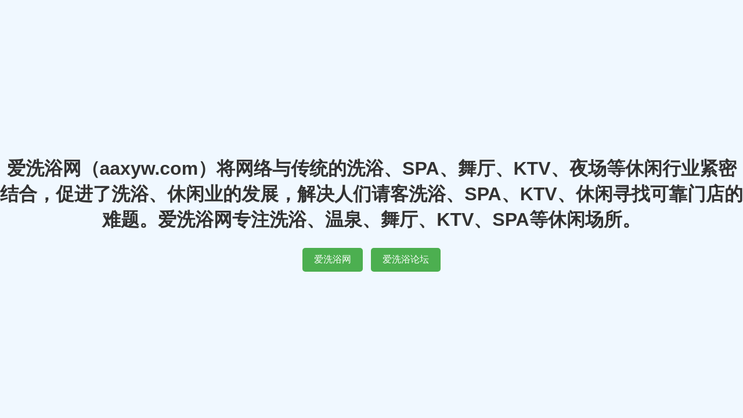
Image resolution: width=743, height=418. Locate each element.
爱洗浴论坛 (406, 259)
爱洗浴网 (332, 259)
